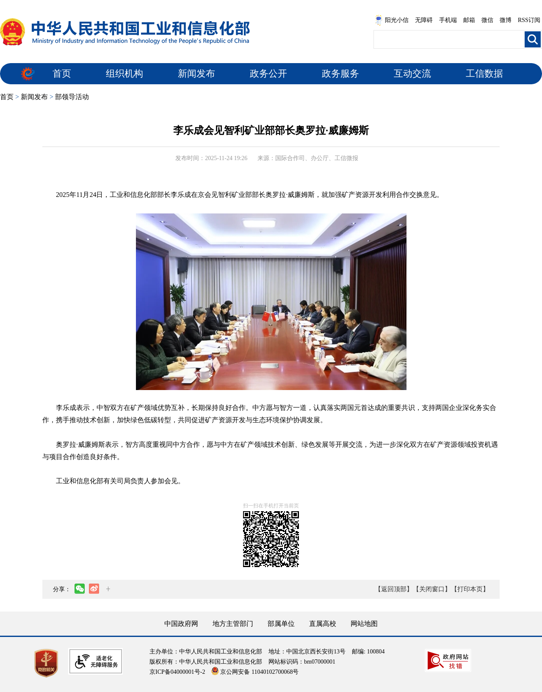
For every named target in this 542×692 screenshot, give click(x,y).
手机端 (448, 20)
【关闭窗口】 (432, 589)
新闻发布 (196, 73)
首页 (62, 73)
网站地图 (364, 623)
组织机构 (124, 73)
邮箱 (469, 20)
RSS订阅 (529, 20)
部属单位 (281, 623)
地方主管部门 (233, 623)
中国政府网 (181, 623)
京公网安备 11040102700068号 (255, 672)
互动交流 (412, 73)
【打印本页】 (470, 589)
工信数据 (484, 73)
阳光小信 (392, 20)
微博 (506, 20)
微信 (487, 20)
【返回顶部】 (394, 589)
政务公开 (268, 73)
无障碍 (424, 20)
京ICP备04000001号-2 (177, 672)
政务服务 (340, 73)
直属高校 (322, 623)
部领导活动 (72, 96)
